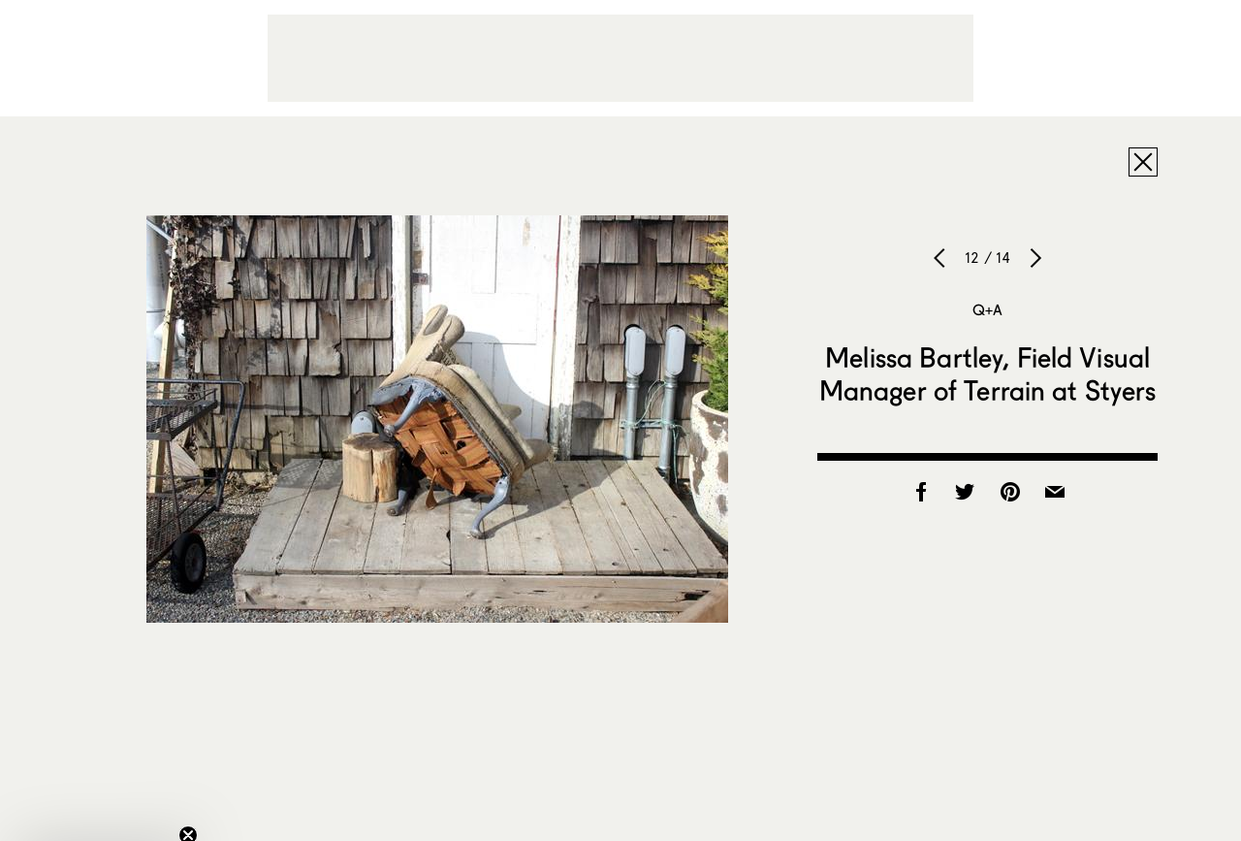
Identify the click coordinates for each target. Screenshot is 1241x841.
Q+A (987, 309)
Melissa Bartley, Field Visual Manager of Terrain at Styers (988, 373)
